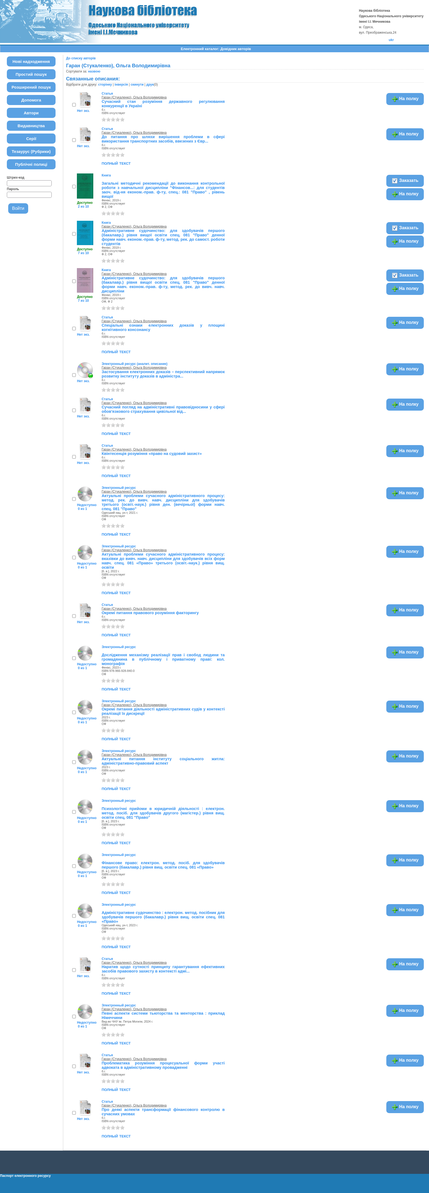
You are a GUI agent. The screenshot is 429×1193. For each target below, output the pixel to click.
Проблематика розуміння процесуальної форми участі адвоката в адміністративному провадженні (163, 1065)
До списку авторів (80, 58)
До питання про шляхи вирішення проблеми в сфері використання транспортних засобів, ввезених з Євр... (163, 139)
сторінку (105, 84)
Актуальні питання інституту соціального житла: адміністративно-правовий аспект (163, 761)
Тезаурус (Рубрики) (31, 151)
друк (150, 84)
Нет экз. (83, 111)
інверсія (121, 84)
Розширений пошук (31, 87)
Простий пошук (31, 74)
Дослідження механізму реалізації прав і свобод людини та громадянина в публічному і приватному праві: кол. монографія (163, 659)
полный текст (116, 163)
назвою (94, 71)
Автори (31, 113)
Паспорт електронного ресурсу (25, 1176)
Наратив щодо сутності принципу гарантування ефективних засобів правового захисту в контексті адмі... (163, 969)
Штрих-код (15, 177)
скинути (137, 84)
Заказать (405, 181)
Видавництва (31, 125)
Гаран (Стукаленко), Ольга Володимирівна (134, 97)
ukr (391, 40)
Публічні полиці (31, 164)
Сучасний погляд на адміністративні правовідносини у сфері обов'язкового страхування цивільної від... (163, 409)
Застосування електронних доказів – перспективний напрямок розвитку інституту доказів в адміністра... (163, 374)
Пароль (13, 189)
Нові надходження (31, 61)
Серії (31, 138)
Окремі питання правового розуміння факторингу (150, 613)
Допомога (31, 100)
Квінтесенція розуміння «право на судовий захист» (152, 453)
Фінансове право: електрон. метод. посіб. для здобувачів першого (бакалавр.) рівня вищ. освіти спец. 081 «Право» (163, 865)
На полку (405, 99)
